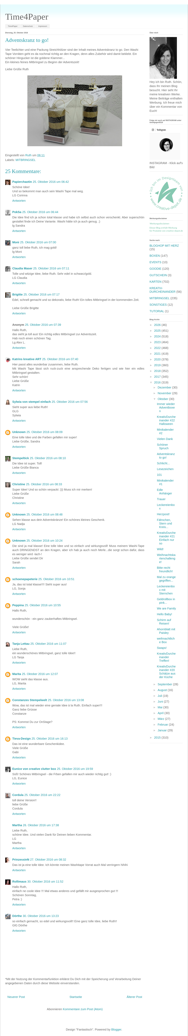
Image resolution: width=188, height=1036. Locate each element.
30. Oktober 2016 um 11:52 (45, 881)
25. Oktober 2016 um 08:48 (44, 514)
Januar (163, 730)
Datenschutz (28, 26)
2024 (158, 336)
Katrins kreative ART (26, 359)
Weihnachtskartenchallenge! (166, 558)
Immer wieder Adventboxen (166, 407)
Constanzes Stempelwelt (29, 700)
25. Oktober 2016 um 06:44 (40, 212)
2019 (158, 365)
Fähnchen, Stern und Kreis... (164, 523)
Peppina (18, 605)
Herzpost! (163, 514)
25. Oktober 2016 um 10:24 (44, 540)
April (161, 713)
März (161, 718)
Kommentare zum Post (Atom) (83, 1009)
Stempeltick (20, 458)
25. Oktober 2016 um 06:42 (51, 181)
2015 (158, 737)
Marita (16, 674)
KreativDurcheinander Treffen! (166, 657)
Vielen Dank (165, 439)
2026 (158, 324)
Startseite (75, 997)
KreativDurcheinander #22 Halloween (166, 420)
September (165, 684)
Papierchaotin (22, 181)
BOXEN (155, 255)
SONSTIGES (158, 304)
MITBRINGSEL (26, 160)
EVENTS (155, 262)
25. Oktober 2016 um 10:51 (56, 579)
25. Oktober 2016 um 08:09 (44, 432)
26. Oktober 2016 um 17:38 (41, 825)
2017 (158, 376)
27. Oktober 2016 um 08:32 (48, 859)
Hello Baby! (164, 614)
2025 (158, 330)
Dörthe (17, 916)
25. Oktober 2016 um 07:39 (43, 324)
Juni (161, 701)
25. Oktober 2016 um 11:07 (48, 643)
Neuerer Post (16, 997)
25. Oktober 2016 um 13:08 (66, 700)
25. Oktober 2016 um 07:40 (60, 359)
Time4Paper (26, 17)
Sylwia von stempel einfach (31, 401)
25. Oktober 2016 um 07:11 (51, 268)
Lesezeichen (165, 469)
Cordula (18, 795)
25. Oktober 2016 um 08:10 (48, 458)
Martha (17, 825)
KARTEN (156, 281)
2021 (158, 353)
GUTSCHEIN (158, 275)
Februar (163, 724)
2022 (158, 348)
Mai (160, 707)
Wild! (160, 549)
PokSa (16, 212)
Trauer (161, 499)
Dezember (165, 387)
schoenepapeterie (24, 579)
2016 (158, 382)
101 (159, 474)
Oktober (163, 399)
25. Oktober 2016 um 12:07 (40, 674)
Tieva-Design (21, 738)
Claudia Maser (22, 268)
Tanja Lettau (20, 643)
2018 (158, 371)
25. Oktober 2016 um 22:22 (42, 795)
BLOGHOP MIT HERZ (164, 245)
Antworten (19, 200)
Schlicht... (163, 463)
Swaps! (162, 647)
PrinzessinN (20, 859)
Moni (15, 242)
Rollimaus (19, 881)
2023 (158, 342)
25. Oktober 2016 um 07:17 (42, 294)
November (165, 393)
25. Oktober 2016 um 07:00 (38, 242)
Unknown (19, 432)
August (163, 690)
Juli (160, 695)
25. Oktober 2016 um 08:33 (44, 484)
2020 (158, 359)
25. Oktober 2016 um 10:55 (43, 605)
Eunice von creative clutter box (34, 768)
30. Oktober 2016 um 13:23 (41, 916)
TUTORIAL (157, 311)
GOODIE (155, 268)
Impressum (42, 26)
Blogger (116, 1029)
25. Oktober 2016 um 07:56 (70, 401)
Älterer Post (134, 997)
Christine (18, 484)
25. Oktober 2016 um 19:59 (75, 768)
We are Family (166, 608)
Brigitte (17, 294)
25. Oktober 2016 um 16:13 (50, 738)
